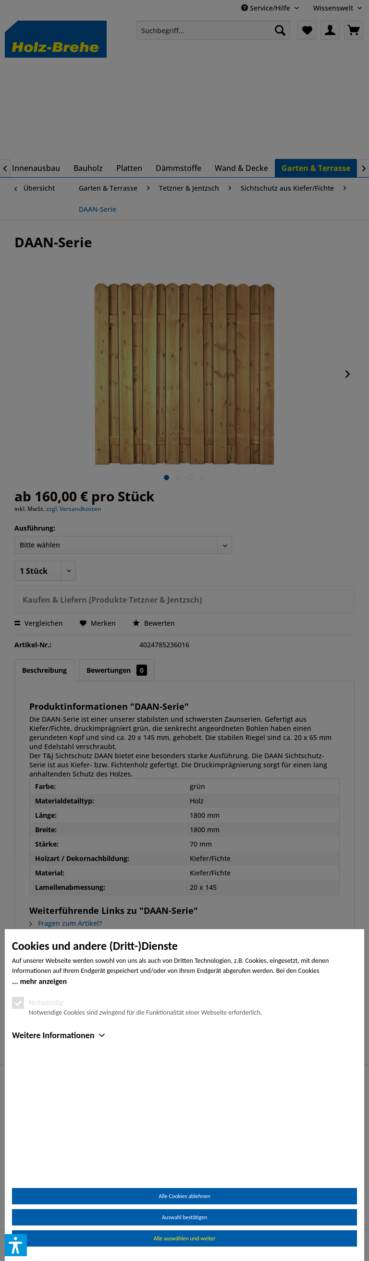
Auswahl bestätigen (185, 1217)
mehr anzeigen (43, 1092)
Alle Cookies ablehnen (184, 1196)
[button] (16, 1245)
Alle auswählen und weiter (185, 1238)
